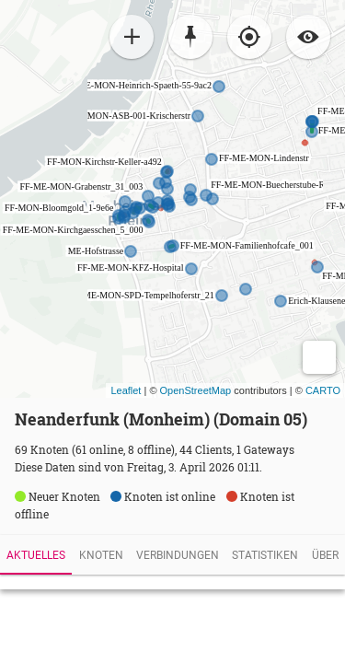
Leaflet (125, 390)
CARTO (322, 390)
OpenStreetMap (196, 390)
